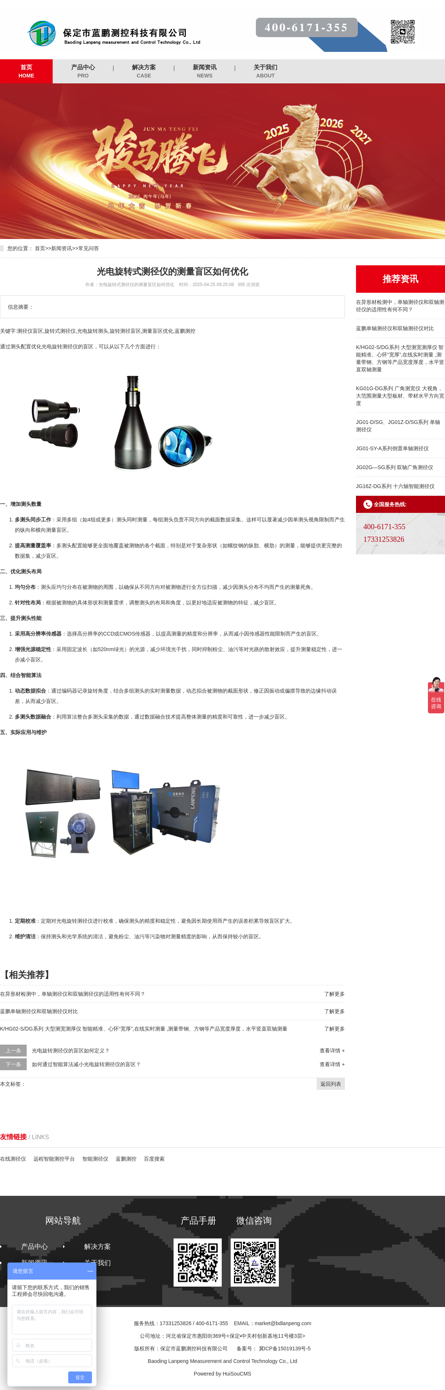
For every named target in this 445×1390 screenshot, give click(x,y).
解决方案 (144, 71)
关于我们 (265, 71)
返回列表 (330, 1084)
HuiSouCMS (236, 1374)
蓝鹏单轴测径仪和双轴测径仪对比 (395, 328)
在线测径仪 (13, 1159)
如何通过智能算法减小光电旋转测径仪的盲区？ (86, 1064)
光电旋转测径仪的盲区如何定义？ (71, 1051)
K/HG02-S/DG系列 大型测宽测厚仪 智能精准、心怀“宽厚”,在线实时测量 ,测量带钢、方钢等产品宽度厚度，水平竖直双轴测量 (143, 1029)
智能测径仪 (95, 1159)
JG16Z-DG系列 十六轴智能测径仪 (395, 486)
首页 (26, 71)
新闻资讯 (205, 71)
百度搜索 (154, 1159)
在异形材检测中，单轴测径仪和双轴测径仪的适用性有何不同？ (72, 994)
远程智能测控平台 (54, 1159)
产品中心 (83, 71)
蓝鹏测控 (126, 1159)
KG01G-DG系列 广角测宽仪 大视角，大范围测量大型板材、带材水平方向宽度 (400, 395)
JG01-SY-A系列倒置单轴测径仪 (392, 448)
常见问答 (88, 248)
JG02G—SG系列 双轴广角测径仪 (394, 467)
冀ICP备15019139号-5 (285, 1348)
